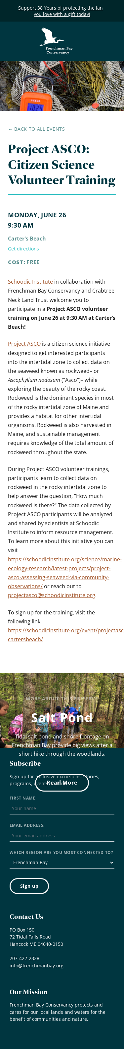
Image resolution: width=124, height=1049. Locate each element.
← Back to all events (36, 129)
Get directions (23, 248)
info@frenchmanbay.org (36, 965)
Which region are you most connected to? (61, 852)
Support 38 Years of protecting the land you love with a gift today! (62, 11)
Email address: (27, 825)
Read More (62, 782)
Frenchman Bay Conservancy (56, 32)
